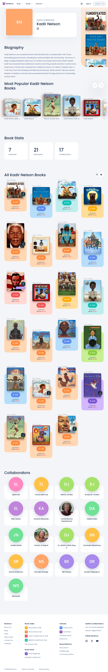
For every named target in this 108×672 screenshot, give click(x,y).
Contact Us (8, 640)
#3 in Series (21, 289)
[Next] (101, 86)
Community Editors (67, 654)
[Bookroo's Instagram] (86, 641)
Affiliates (7, 644)
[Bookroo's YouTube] (97, 641)
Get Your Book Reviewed (94, 627)
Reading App (64, 651)
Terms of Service (28, 669)
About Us (7, 627)
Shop (20, 4)
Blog (6, 631)
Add (15, 203)
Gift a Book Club (31, 644)
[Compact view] (101, 175)
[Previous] (94, 86)
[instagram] (37, 30)
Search (99, 4)
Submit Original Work (93, 631)
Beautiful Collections (33, 657)
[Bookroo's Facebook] (91, 641)
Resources (63, 639)
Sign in (88, 4)
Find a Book (64, 648)
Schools (40, 4)
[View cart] (81, 3)
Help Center (8, 637)
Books (29, 4)
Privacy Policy (44, 669)
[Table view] (97, 175)
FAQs (6, 634)
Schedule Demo (65, 635)
